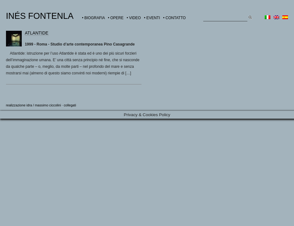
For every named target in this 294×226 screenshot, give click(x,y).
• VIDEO (134, 18)
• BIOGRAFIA (93, 18)
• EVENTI (152, 18)
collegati (70, 105)
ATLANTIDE (37, 33)
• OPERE (116, 18)
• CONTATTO (174, 18)
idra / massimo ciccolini (43, 105)
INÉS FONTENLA (40, 16)
